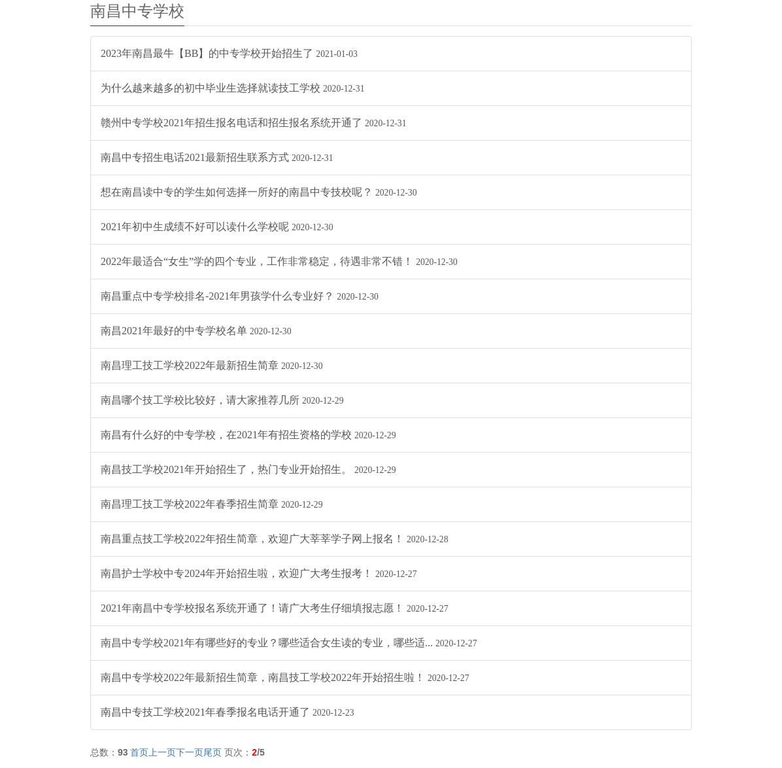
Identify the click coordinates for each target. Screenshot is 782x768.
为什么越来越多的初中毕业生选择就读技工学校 (232, 88)
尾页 (212, 752)
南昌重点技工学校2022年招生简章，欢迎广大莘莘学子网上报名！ (274, 538)
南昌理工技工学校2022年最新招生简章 (211, 365)
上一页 (162, 752)
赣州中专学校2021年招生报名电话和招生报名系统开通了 (253, 122)
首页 (139, 752)
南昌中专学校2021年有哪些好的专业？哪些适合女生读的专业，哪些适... (289, 642)
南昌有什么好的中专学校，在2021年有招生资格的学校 (248, 434)
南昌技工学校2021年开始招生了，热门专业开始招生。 (248, 469)
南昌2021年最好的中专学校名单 (196, 330)
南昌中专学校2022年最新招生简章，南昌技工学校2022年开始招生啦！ (285, 677)
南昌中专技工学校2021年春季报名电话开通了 (227, 712)
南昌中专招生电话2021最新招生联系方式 (217, 157)
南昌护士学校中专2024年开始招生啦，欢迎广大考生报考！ (258, 573)
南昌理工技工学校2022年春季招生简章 (211, 504)
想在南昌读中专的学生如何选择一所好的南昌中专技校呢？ (258, 192)
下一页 (189, 752)
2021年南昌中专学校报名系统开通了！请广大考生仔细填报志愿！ (274, 608)
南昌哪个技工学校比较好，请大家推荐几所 (222, 400)
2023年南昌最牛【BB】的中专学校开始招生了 (229, 53)
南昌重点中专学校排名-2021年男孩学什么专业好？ (240, 296)
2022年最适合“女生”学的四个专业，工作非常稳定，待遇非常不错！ (279, 261)
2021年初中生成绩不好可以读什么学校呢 (217, 226)
